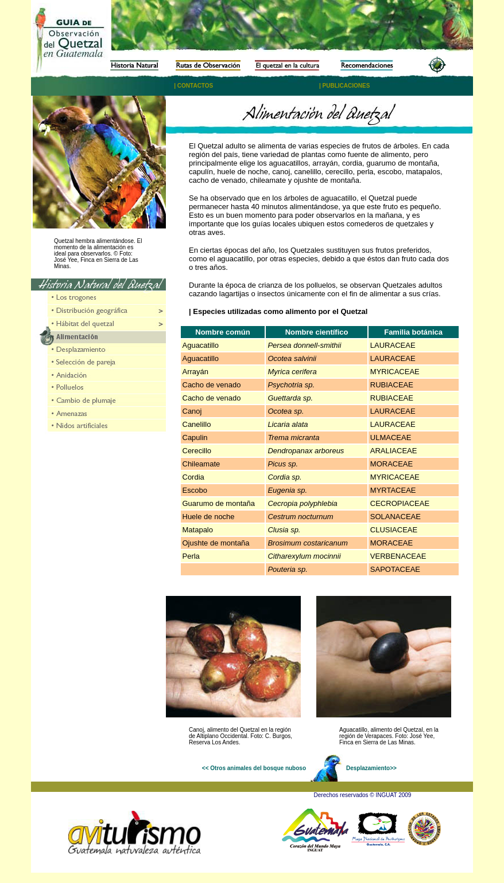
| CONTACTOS (193, 86)
